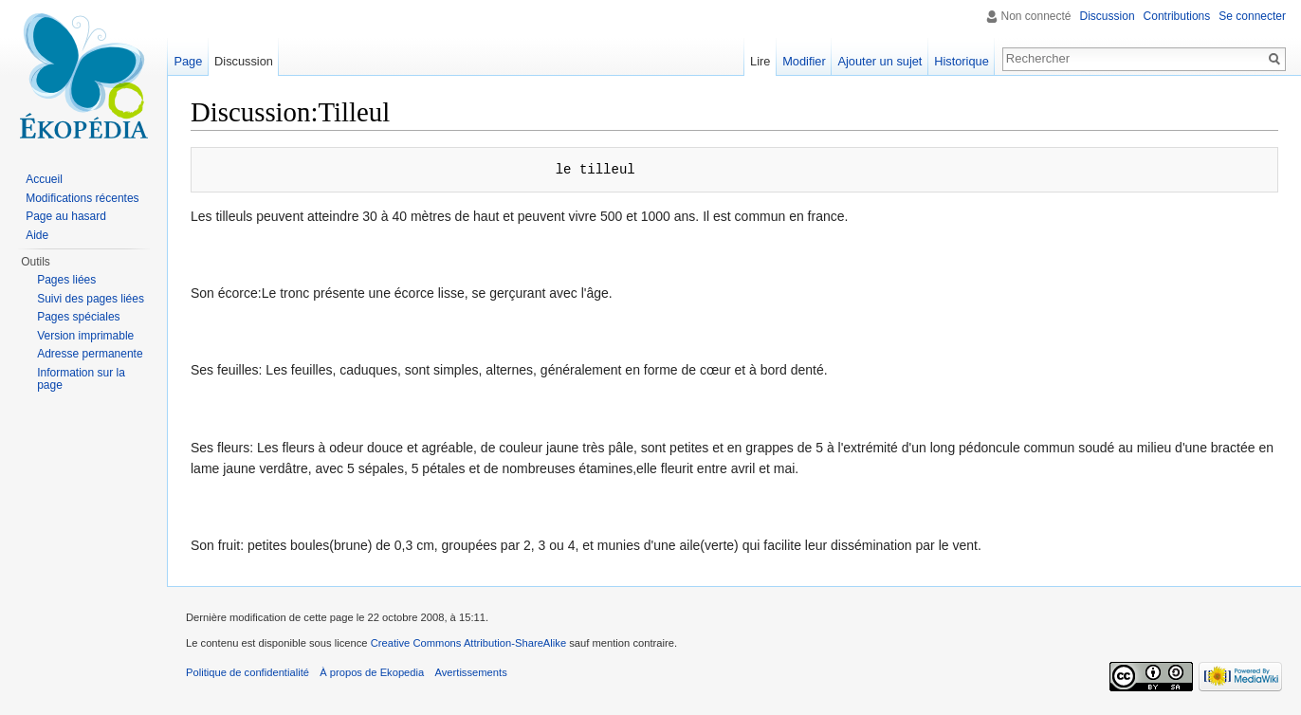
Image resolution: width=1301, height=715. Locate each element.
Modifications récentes (82, 198)
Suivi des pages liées (90, 298)
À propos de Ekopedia (372, 672)
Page (188, 61)
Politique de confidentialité (247, 672)
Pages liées (66, 279)
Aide (37, 235)
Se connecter (1252, 16)
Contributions (1177, 16)
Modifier (804, 61)
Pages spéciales (78, 316)
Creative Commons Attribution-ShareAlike (468, 643)
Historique (961, 61)
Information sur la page (81, 379)
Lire (760, 61)
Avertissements (470, 672)
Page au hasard (66, 216)
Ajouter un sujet (879, 61)
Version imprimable (85, 335)
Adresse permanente (89, 353)
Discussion (1107, 16)
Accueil (44, 179)
